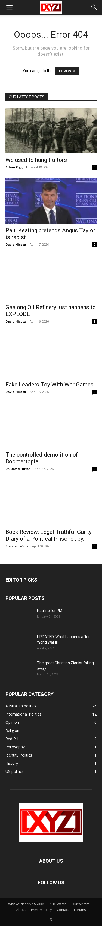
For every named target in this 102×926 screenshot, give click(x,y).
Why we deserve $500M (26, 904)
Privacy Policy (41, 909)
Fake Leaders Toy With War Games (49, 384)
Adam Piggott (16, 167)
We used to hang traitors (36, 160)
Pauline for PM (49, 610)
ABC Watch (58, 904)
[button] (9, 7)
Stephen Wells (16, 546)
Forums (80, 909)
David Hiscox (15, 244)
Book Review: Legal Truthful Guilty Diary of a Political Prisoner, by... (48, 535)
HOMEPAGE (67, 71)
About (21, 909)
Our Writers (80, 904)
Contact (63, 909)
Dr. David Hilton (18, 469)
